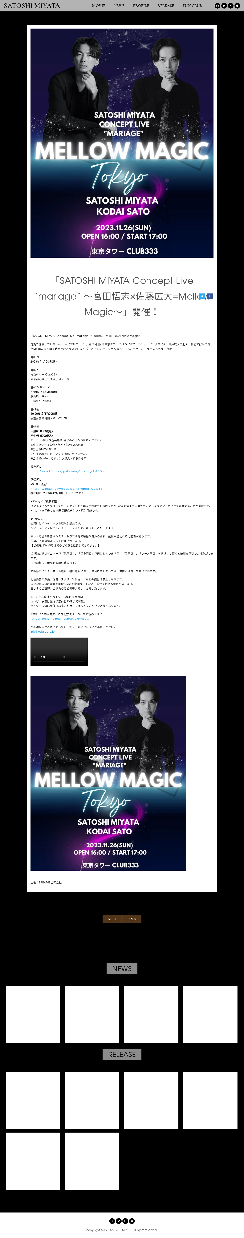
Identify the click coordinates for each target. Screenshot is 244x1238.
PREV (132, 919)
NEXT (112, 919)
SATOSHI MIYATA (32, 5)
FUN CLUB (192, 6)
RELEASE (165, 6)
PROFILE (141, 6)
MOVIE (98, 6)
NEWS (119, 6)
